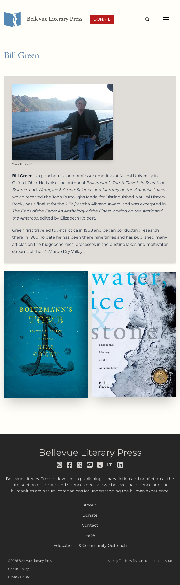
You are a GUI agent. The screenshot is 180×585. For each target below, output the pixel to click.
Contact (90, 525)
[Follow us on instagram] (60, 464)
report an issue (160, 561)
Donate (102, 19)
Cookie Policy (18, 569)
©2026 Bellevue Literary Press (30, 561)
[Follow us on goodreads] (100, 464)
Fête (90, 535)
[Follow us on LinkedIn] (120, 464)
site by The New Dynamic (128, 561)
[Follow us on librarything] (110, 465)
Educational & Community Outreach (90, 545)
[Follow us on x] (80, 464)
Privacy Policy (19, 577)
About (90, 505)
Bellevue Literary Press (90, 452)
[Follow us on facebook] (70, 464)
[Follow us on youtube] (90, 464)
